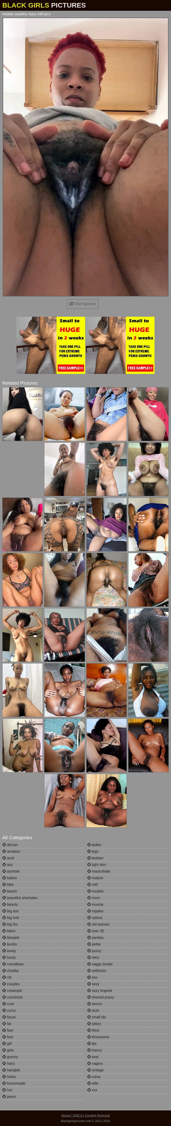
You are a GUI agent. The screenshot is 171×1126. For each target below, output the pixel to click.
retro (93, 957)
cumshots (12, 997)
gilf (7, 1044)
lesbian (95, 858)
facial (9, 1017)
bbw (8, 884)
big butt (10, 918)
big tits (10, 924)
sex (92, 977)
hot (7, 1090)
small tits (96, 1017)
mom (93, 898)
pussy (94, 951)
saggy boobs (100, 964)
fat (6, 1024)
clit (6, 977)
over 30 (95, 931)
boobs (9, 944)
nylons (95, 918)
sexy (93, 984)
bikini (8, 931)
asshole (11, 871)
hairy (8, 1063)
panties (95, 938)
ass (7, 865)
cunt (8, 1004)
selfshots (96, 971)
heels (9, 1077)
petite (94, 944)
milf (92, 884)
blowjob (10, 938)
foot (7, 1037)
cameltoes (13, 964)
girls (8, 1050)
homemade (13, 1083)
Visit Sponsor (82, 304)
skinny (94, 1004)
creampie (12, 991)
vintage (95, 1070)
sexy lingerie (99, 991)
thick (93, 1030)
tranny (94, 1050)
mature (95, 878)
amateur (11, 851)
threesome (98, 1037)
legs (93, 851)
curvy (9, 1010)
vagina (95, 1063)
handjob (11, 1070)
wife (92, 1083)
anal (8, 858)
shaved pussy (100, 997)
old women (98, 924)
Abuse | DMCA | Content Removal (85, 1115)
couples (11, 984)
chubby (10, 971)
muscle (95, 904)
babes (9, 878)
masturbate (98, 871)
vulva (93, 1077)
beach (9, 891)
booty (9, 951)
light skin (96, 865)
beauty (10, 904)
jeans (9, 1097)
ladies (94, 845)
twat (93, 1057)
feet (7, 1030)
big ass (10, 911)
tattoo (94, 1024)
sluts (93, 1010)
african (10, 845)
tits (92, 1044)
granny (10, 1057)
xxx (92, 1090)
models (95, 891)
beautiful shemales (20, 898)
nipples (95, 911)
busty (9, 957)
